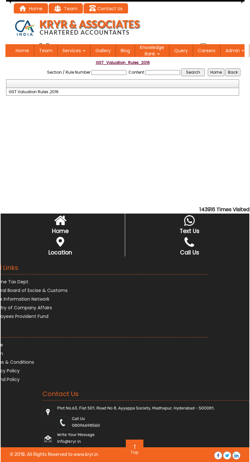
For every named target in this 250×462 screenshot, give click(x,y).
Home (31, 8)
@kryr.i (224, 441)
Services (73, 50)
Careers (206, 50)
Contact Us (106, 8)
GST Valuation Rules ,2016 (34, 91)
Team (45, 50)
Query (181, 50)
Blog (125, 50)
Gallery (103, 50)
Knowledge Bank (152, 50)
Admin (234, 50)
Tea (63, 8)
